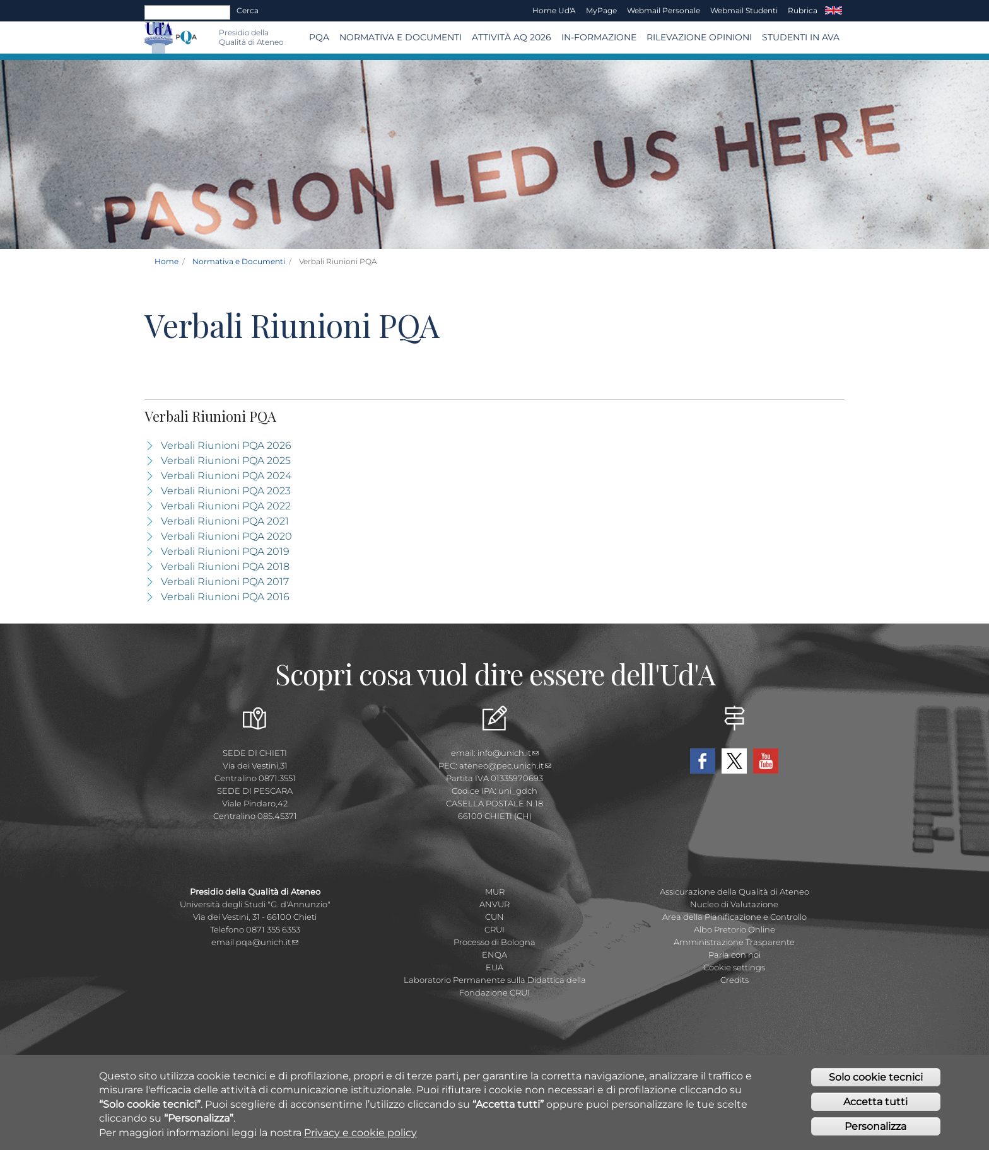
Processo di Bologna (494, 942)
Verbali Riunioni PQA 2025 (226, 461)
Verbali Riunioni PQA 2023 (226, 491)
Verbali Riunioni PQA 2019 (225, 551)
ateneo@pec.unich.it (505, 765)
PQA (319, 37)
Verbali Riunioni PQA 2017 (225, 582)
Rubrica (802, 10)
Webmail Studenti (744, 10)
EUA (494, 967)
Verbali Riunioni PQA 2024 (226, 476)
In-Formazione (598, 37)
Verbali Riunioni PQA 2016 (225, 597)
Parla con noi (734, 955)
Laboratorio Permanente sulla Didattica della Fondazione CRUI (495, 986)
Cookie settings (734, 967)
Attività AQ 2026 (511, 37)
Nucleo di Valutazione (734, 904)
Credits (734, 980)
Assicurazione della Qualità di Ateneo (734, 891)
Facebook (702, 760)
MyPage (601, 10)
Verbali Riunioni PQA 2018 (225, 566)
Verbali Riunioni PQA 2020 (226, 536)
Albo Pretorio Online (734, 929)
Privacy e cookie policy (360, 1134)
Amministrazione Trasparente (734, 942)
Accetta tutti (875, 1103)
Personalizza (875, 1128)
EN (833, 10)
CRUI (494, 929)
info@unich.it (508, 753)
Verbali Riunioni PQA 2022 (226, 506)
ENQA (494, 955)
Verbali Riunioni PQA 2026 (226, 445)
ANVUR (494, 904)
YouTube (765, 760)
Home (166, 261)
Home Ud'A (554, 10)
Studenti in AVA (801, 37)
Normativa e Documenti (400, 37)
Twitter (734, 760)
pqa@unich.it (267, 942)
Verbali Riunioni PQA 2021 (225, 521)
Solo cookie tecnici (876, 1078)
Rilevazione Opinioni (699, 37)
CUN (494, 917)
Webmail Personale (663, 10)
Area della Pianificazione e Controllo (734, 917)
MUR (495, 891)
